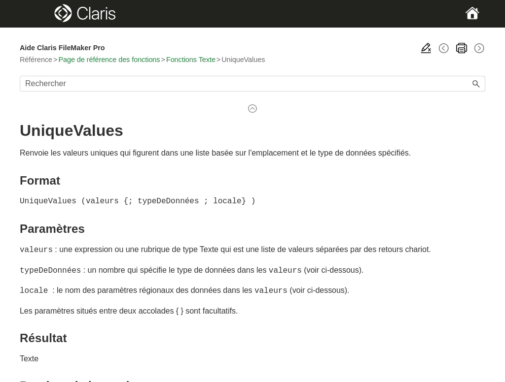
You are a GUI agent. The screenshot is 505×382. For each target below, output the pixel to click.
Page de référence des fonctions (109, 60)
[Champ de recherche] (252, 84)
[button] (476, 84)
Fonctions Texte (191, 60)
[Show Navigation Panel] (42, 14)
